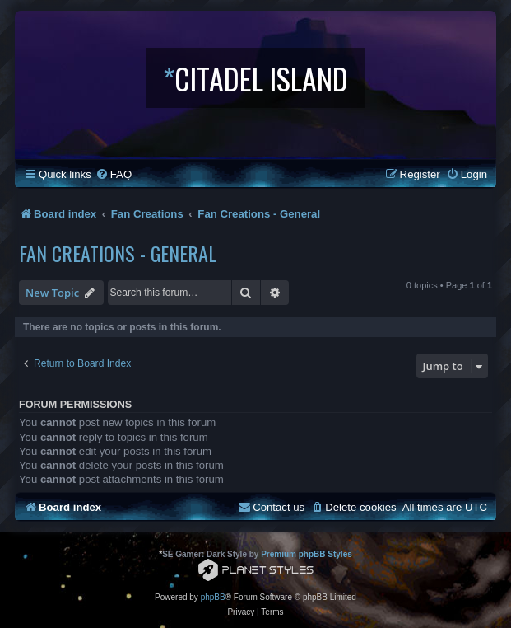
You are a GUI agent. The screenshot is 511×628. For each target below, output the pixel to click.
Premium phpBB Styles (306, 554)
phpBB (213, 597)
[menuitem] (113, 174)
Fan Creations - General (117, 253)
